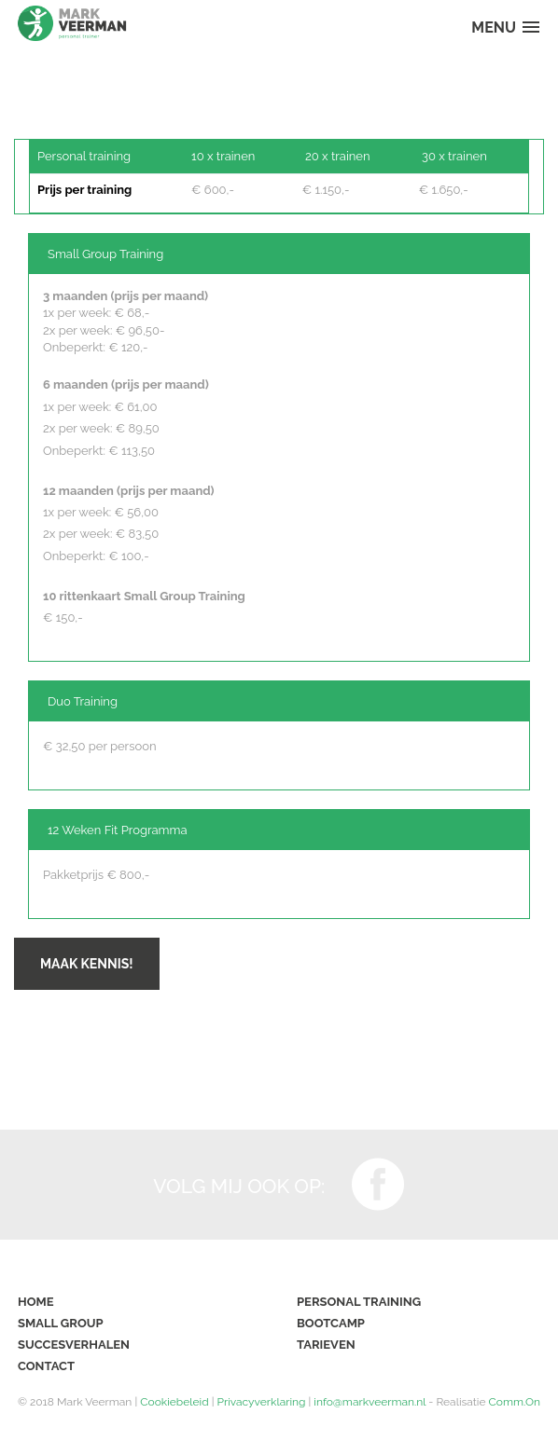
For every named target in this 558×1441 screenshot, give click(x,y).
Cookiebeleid (174, 1401)
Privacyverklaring (261, 1401)
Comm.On (514, 1401)
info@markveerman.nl (369, 1401)
